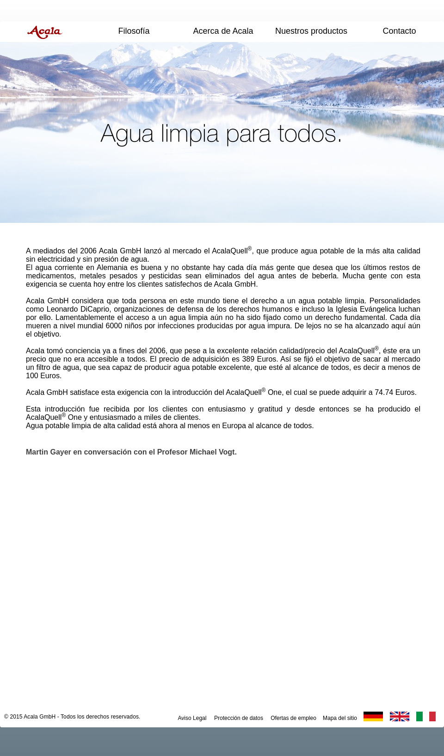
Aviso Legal (192, 718)
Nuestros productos (311, 31)
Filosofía (133, 31)
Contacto (399, 31)
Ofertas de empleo (293, 718)
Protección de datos (238, 718)
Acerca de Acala (223, 31)
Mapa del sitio (340, 718)
